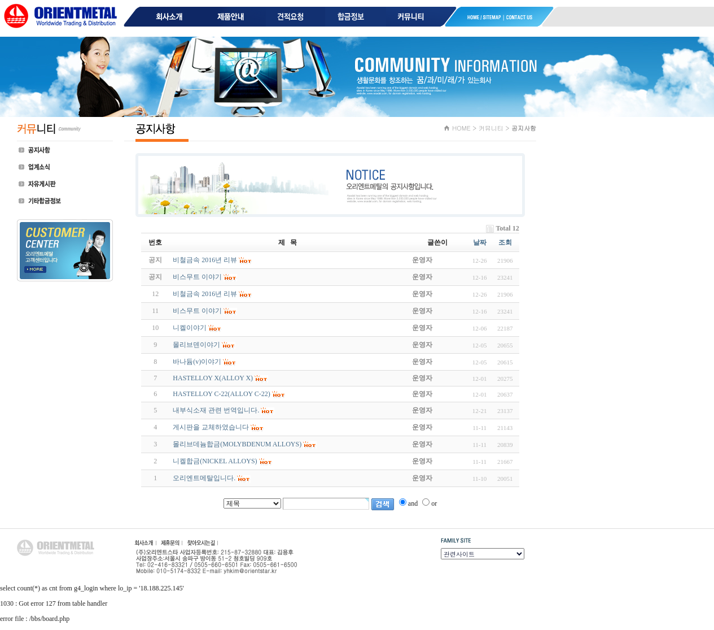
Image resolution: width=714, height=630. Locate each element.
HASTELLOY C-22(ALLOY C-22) (221, 394)
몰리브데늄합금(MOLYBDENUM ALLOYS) (237, 444)
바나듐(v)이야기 (197, 362)
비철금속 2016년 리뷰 (205, 294)
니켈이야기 (190, 328)
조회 (505, 242)
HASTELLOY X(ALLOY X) (213, 378)
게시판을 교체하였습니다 (211, 427)
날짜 (480, 242)
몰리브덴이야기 (196, 345)
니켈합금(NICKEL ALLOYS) (215, 461)
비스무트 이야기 (197, 311)
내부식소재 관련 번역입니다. (216, 410)
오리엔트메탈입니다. (204, 478)
